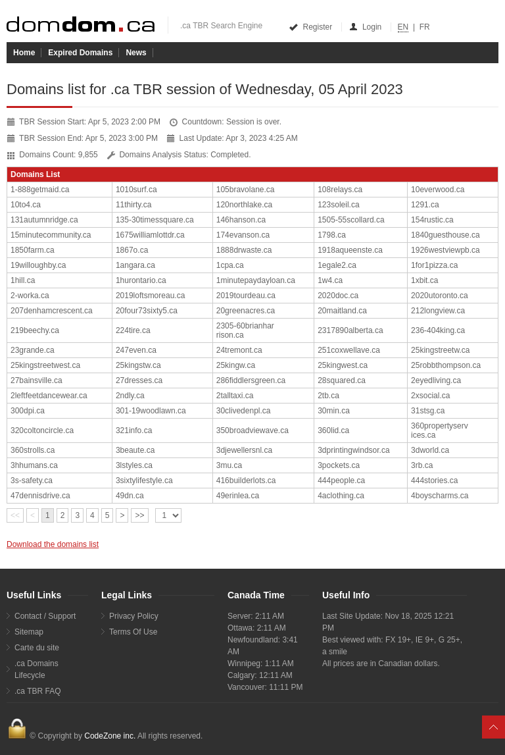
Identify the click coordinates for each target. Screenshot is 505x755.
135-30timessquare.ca (155, 219)
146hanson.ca (241, 219)
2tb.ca (328, 395)
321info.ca (134, 430)
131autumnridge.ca (44, 219)
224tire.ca (133, 330)
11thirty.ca (133, 204)
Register (311, 27)
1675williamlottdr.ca (150, 235)
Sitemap (28, 632)
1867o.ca (132, 250)
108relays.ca (340, 189)
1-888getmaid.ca (40, 189)
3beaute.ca (135, 450)
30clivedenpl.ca (243, 410)
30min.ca (334, 410)
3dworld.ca (430, 450)
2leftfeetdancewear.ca (49, 395)
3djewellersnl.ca (244, 450)
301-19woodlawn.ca (151, 410)
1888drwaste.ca (244, 250)
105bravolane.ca (245, 189)
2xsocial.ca (430, 395)
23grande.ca (33, 350)
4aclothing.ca (341, 495)
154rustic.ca (432, 219)
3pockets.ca (339, 465)
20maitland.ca (342, 310)
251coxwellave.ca (349, 350)
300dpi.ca (28, 410)
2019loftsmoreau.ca (150, 295)
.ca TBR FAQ (37, 691)
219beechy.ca (35, 330)
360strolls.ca (33, 450)
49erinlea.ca (237, 495)
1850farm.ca (33, 250)
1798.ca (332, 235)
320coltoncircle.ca (42, 430)
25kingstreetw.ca (440, 350)
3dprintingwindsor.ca (353, 450)
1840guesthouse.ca (445, 235)
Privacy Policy (133, 616)
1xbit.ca (424, 280)
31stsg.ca (428, 410)
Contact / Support (45, 616)
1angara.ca (135, 265)
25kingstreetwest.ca (45, 365)
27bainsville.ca (36, 380)
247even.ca (136, 350)
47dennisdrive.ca (40, 495)
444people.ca (341, 480)
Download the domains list (53, 544)
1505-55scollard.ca (351, 219)
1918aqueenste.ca (350, 250)
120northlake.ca (244, 204)
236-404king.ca (438, 330)
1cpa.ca (230, 265)
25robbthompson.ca (446, 365)
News (136, 52)
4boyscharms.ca (439, 495)
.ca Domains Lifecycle (36, 669)
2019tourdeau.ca (246, 295)
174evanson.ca (243, 235)
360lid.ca (333, 430)
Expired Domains (80, 52)
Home (24, 52)
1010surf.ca (136, 189)
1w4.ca (330, 280)
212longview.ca (438, 310)
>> (139, 515)
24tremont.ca (239, 350)
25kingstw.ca (138, 365)
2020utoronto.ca (439, 295)
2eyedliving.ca (436, 380)
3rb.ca (422, 465)
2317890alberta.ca (350, 330)
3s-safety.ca (32, 480)
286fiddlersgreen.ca (250, 380)
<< (15, 515)
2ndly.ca (130, 395)
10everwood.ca (437, 189)
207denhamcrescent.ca (52, 310)
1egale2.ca (337, 265)
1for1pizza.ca (434, 265)
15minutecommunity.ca (51, 235)
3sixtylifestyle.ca (144, 480)
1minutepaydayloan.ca (255, 280)
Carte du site (36, 647)
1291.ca (425, 204)
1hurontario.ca (141, 280)
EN (403, 27)
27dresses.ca (139, 380)
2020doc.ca (338, 295)
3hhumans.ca (34, 465)
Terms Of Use (133, 632)
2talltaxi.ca (235, 395)
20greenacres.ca (245, 310)
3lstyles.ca (134, 465)
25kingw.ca (235, 365)
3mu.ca (229, 465)
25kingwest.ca (343, 365)
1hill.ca (23, 280)
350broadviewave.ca (252, 430)
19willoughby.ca (38, 265)
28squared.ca (342, 380)
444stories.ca (434, 480)
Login (366, 27)
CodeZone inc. (109, 736)
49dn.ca (130, 495)
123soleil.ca (338, 204)
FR (425, 27)
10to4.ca (26, 204)
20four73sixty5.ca (147, 310)
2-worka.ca (30, 295)
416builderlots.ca (246, 480)
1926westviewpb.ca (445, 250)
